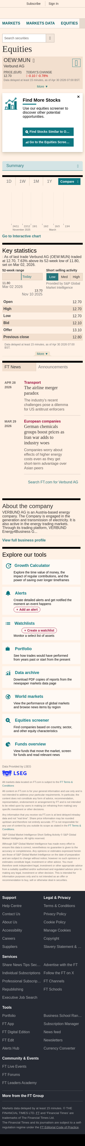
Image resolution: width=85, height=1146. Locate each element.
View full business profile (24, 540)
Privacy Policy (55, 914)
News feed (52, 1032)
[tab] (19, 367)
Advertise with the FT (61, 965)
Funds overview (30, 744)
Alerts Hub (10, 1048)
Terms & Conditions (59, 906)
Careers (8, 938)
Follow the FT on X (59, 973)
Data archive (27, 672)
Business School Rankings (63, 1016)
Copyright (51, 938)
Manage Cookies (57, 930)
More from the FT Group (23, 1096)
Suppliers (9, 947)
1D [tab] (9, 181)
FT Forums (11, 1075)
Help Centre (12, 906)
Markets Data (40, 23)
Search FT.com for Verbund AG (53, 482)
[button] (4, 12)
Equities (69, 23)
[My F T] (79, 12)
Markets (11, 23)
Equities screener (32, 720)
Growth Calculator (32, 565)
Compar (69, 181)
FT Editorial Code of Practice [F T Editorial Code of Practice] (59, 1127)
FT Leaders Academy (19, 1083)
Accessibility (12, 930)
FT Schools (53, 989)
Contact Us (11, 914)
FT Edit (8, 1040)
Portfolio (23, 649)
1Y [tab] (49, 181)
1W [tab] (22, 181)
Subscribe (34, 3)
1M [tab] (36, 181)
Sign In (54, 3)
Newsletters (53, 1040)
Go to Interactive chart (21, 236)
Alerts (21, 593)
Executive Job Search (19, 997)
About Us (9, 922)
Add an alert (28, 609)
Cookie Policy (55, 922)
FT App (8, 1024)
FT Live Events (14, 1066)
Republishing (12, 989)
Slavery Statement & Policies (63, 947)
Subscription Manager (61, 1024)
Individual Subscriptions (21, 973)
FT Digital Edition (16, 1032)
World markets (29, 696)
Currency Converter (59, 1048)
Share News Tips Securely (21, 965)
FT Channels (54, 981)
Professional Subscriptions (21, 981)
